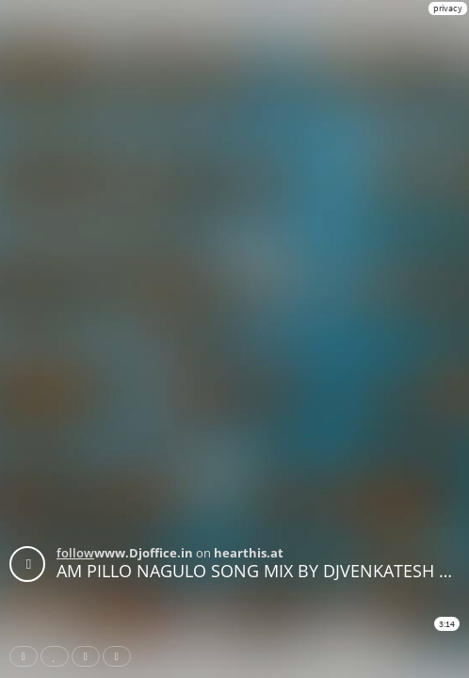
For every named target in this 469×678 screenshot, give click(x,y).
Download (120, 656)
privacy (447, 8)
